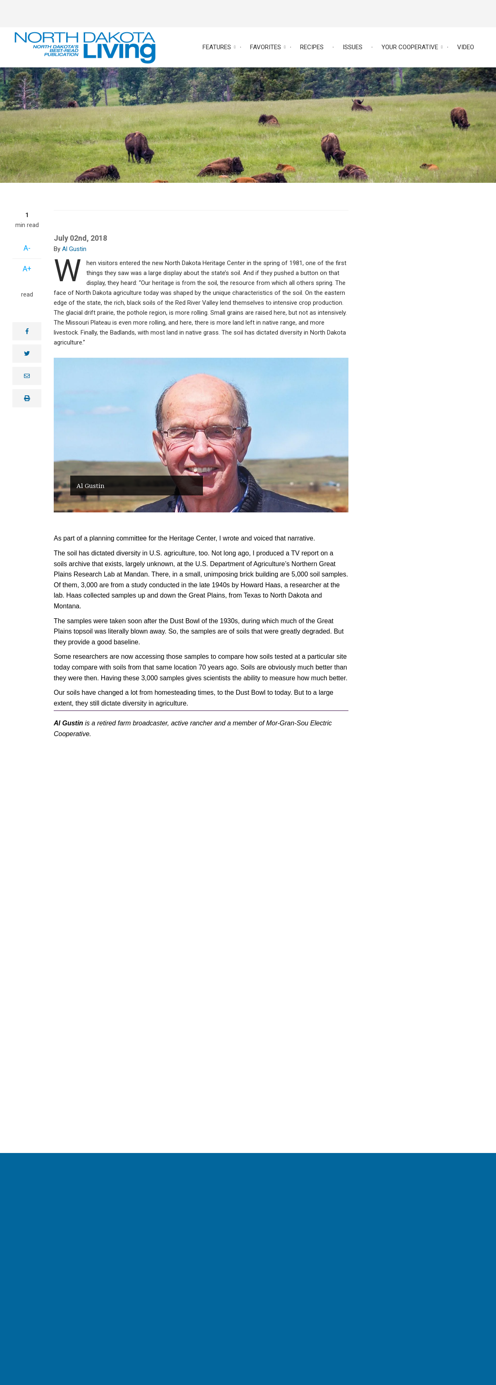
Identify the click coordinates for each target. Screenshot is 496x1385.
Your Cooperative (410, 47)
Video (465, 47)
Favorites (265, 47)
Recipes (312, 47)
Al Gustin (74, 249)
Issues (352, 47)
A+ (27, 268)
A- (27, 248)
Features (217, 47)
